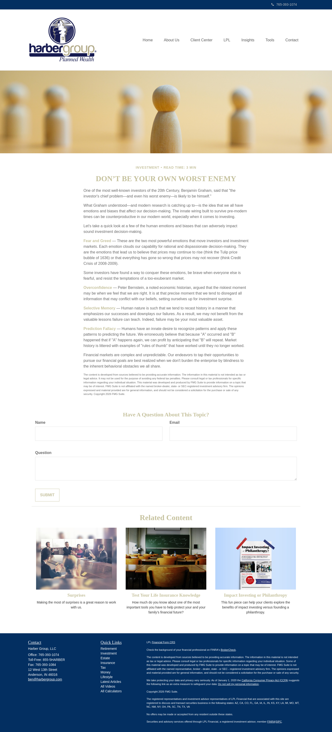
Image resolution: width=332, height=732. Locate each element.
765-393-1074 (284, 4)
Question (43, 453)
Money (106, 672)
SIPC (279, 721)
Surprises (76, 595)
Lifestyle (107, 677)
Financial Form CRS (163, 642)
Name (40, 422)
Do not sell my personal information (238, 684)
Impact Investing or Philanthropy (255, 595)
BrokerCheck (228, 649)
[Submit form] (47, 495)
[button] (168, 40)
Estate (105, 658)
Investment (109, 653)
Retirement (109, 649)
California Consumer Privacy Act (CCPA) (265, 680)
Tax (103, 667)
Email (175, 422)
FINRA (271, 721)
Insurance (108, 663)
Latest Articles (111, 682)
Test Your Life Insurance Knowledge (166, 595)
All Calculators (111, 691)
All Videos (108, 686)
